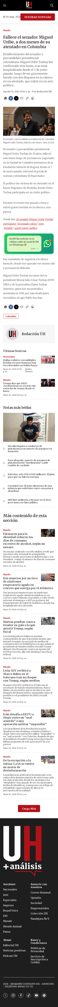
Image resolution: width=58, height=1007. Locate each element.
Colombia (11, 316)
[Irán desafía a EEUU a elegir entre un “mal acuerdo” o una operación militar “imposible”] (48, 713)
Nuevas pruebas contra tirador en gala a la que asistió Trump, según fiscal (19, 627)
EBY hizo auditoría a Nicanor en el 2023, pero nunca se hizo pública (30, 501)
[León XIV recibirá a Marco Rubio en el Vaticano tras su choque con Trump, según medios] (48, 670)
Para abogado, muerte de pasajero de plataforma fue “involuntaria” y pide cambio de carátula (29, 463)
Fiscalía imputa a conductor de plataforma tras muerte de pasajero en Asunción (30, 449)
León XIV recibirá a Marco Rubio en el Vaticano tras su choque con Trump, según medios (21, 675)
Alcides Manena (29, 370)
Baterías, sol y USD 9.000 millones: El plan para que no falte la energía (31, 475)
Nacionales (9, 356)
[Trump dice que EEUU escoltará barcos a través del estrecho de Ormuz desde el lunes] (48, 383)
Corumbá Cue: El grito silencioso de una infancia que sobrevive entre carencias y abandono (30, 488)
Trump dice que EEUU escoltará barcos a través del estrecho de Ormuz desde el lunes (19, 387)
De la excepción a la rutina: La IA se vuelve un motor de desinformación (18, 765)
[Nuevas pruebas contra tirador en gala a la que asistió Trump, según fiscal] (48, 621)
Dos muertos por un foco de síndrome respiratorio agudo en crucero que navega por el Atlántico (28, 583)
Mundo (7, 30)
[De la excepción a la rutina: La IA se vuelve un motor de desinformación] (48, 760)
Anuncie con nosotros (39, 886)
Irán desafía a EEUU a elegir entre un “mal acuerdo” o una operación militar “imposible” (25, 719)
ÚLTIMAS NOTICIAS (37, 17)
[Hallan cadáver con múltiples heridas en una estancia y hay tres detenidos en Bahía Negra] (48, 360)
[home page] (29, 5)
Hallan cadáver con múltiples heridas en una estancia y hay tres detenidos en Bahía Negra (20, 363)
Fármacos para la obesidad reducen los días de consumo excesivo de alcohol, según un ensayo (24, 540)
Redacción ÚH (33, 334)
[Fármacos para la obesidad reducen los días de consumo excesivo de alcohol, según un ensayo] (48, 533)
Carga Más (29, 808)
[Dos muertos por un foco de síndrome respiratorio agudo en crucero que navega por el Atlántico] (48, 577)
